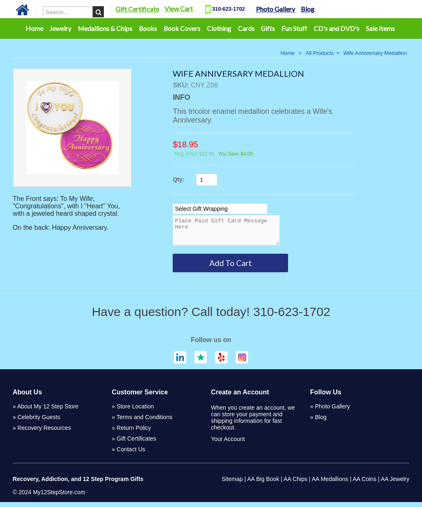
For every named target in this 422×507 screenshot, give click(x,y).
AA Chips (295, 484)
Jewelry (60, 28)
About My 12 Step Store (48, 411)
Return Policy (134, 432)
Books (148, 28)
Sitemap (232, 484)
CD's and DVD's (336, 28)
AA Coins (365, 484)
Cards (246, 28)
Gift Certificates (136, 443)
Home (34, 28)
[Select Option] (220, 208)
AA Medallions (330, 484)
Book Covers (182, 28)
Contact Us (131, 454)
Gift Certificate (137, 9)
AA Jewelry (395, 484)
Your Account (228, 444)
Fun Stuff (294, 28)
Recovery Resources (44, 432)
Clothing (219, 28)
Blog (307, 9)
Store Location (135, 411)
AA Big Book (263, 484)
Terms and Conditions (144, 422)
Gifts (268, 28)
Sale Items (380, 28)
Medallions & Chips (105, 28)
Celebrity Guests (38, 422)
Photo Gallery (275, 9)
